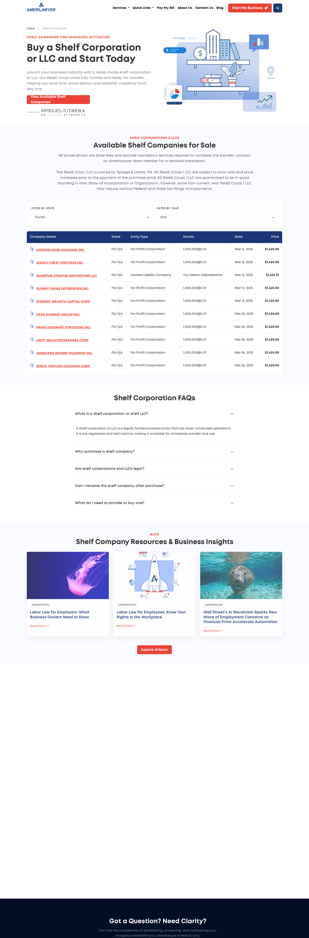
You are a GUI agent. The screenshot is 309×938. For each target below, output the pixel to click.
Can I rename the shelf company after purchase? (119, 486)
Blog (219, 7)
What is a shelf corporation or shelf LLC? (111, 414)
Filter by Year (168, 208)
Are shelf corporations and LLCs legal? (109, 469)
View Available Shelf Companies (48, 99)
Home (31, 28)
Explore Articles (154, 649)
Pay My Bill (166, 7)
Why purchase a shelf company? (105, 451)
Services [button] (120, 7)
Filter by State (43, 208)
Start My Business (250, 8)
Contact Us (204, 7)
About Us (185, 7)
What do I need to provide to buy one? (109, 503)
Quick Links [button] (142, 7)
